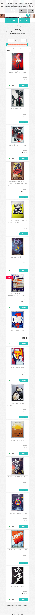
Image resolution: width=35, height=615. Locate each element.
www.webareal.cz (22, 606)
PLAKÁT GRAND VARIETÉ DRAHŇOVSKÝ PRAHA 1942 (15, 294)
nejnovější (28, 48)
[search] (28, 15)
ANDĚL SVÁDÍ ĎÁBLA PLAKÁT (17, 72)
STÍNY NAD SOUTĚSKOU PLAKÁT (17, 477)
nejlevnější (14, 48)
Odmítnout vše (23, 11)
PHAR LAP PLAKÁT (16, 257)
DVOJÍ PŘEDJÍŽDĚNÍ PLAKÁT (17, 145)
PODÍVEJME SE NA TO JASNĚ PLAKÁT (15, 404)
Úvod (15, 26)
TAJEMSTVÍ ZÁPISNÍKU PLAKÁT (17, 513)
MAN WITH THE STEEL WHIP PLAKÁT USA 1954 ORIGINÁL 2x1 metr (17, 183)
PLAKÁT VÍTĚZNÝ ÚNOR (17, 330)
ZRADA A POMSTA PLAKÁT (18, 586)
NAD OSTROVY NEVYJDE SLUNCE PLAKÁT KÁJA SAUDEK (17, 221)
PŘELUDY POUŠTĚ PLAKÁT (18, 440)
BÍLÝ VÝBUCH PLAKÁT (16, 109)
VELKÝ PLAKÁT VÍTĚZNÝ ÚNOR (17, 550)
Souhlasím (31, 11)
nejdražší (21, 48)
